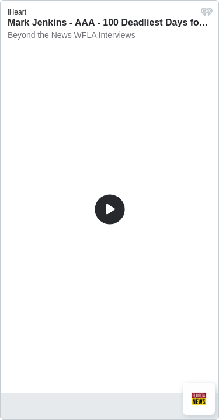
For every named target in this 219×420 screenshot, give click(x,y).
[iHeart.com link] (207, 15)
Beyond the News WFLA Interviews (71, 35)
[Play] (109, 209)
